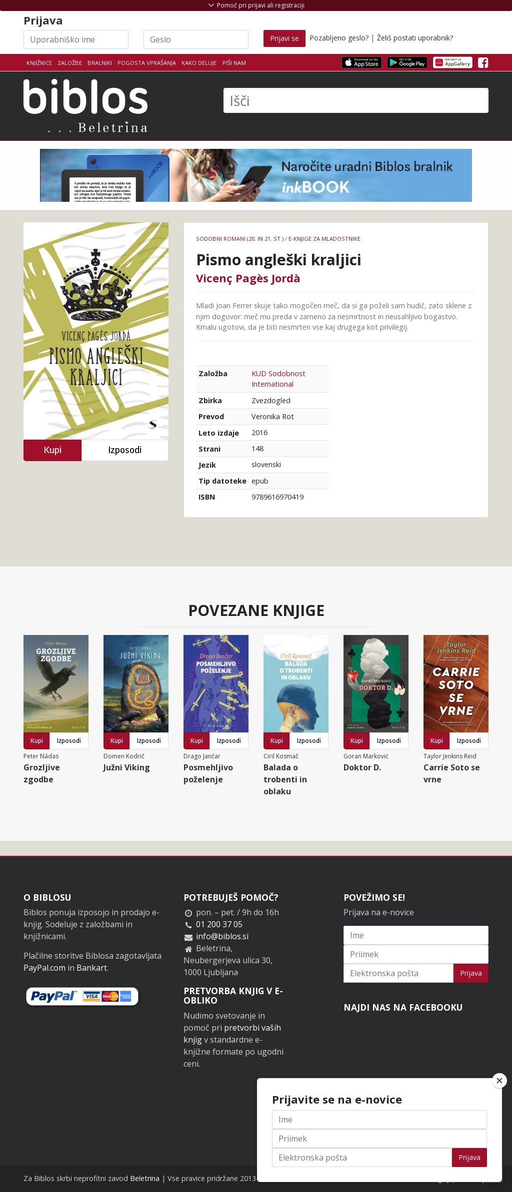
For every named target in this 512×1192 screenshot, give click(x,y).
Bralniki (100, 62)
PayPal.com (45, 967)
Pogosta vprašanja (147, 62)
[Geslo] (196, 39)
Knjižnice (39, 62)
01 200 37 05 (219, 924)
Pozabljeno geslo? (339, 37)
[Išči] (356, 100)
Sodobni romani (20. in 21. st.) (240, 238)
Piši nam (234, 62)
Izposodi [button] (125, 450)
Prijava (471, 973)
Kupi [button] (53, 450)
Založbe (70, 62)
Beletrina (145, 1178)
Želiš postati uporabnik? (415, 37)
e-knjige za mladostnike (324, 238)
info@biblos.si (222, 936)
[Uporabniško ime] (76, 39)
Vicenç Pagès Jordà (248, 277)
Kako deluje (199, 62)
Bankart (91, 967)
